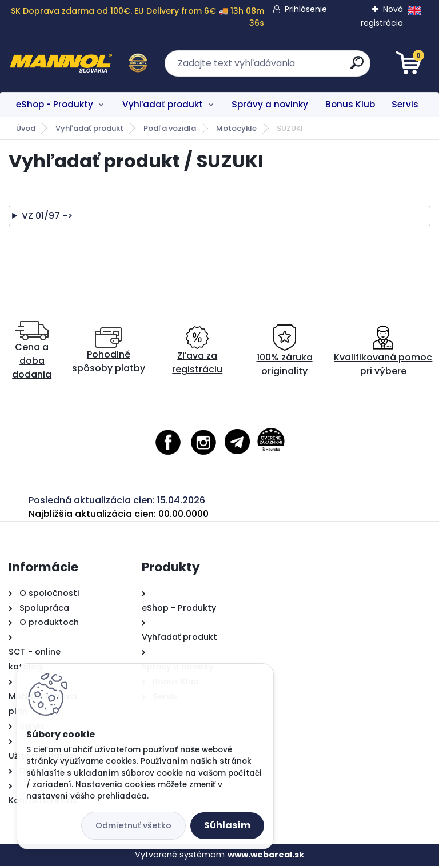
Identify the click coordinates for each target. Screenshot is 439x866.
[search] (357, 67)
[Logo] (79, 63)
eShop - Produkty (54, 104)
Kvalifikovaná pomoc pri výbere (383, 351)
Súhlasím (227, 825)
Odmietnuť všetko (133, 825)
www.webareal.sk (266, 854)
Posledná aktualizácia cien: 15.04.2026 (117, 500)
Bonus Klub (350, 104)
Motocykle (236, 128)
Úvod (25, 128)
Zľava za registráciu (197, 351)
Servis (405, 104)
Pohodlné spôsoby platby (108, 351)
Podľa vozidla (169, 128)
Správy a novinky (270, 104)
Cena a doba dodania (31, 351)
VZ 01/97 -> (47, 215)
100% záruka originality (285, 351)
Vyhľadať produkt (162, 104)
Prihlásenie (306, 9)
